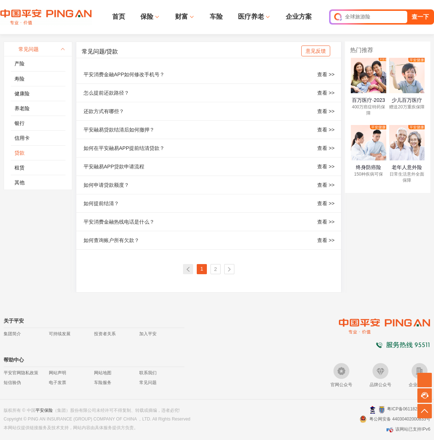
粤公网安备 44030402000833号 (399, 419)
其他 (19, 182)
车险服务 (102, 382)
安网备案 (381, 409)
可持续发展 (60, 333)
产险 (19, 63)
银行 (19, 123)
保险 (146, 16)
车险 (216, 16)
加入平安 (148, 333)
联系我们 (148, 372)
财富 (181, 16)
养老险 (22, 108)
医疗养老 (251, 16)
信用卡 (22, 138)
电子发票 (57, 382)
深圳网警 (372, 409)
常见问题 (148, 382)
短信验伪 (12, 382)
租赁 (19, 168)
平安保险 (44, 410)
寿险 (19, 79)
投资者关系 (105, 333)
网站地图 (102, 372)
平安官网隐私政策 (21, 372)
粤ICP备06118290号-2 (408, 408)
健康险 (22, 93)
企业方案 (299, 16)
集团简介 (12, 333)
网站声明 (57, 372)
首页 (118, 16)
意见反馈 (316, 51)
